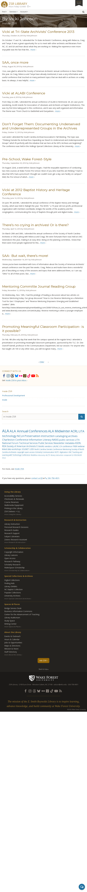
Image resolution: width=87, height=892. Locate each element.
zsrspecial (67, 455)
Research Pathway (12, 561)
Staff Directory (10, 652)
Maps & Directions (12, 645)
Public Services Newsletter (51, 443)
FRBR (75, 446)
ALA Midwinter (59, 431)
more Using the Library (12, 514)
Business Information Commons (18, 611)
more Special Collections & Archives (17, 599)
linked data (6, 449)
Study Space (9, 620)
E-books (40, 446)
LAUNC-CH (57, 446)
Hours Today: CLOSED (17, 6)
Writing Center (10, 624)
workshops (16, 449)
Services (13, 12)
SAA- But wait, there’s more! (25, 256)
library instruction (57, 455)
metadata (69, 443)
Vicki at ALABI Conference (23, 93)
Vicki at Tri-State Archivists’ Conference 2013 (38, 32)
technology (9, 436)
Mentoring (67, 449)
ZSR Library (18, 3)
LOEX (32, 449)
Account (23, 12)
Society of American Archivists (21, 446)
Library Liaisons (11, 555)
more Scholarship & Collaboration (16, 570)
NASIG (55, 439)
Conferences (38, 431)
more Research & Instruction (14, 542)
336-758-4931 (53, 478)
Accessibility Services (13, 496)
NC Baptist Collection (13, 589)
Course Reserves (11, 502)
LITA (81, 431)
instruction (48, 436)
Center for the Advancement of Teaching (21, 614)
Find (3, 12)
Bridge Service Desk (12, 608)
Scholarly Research (12, 564)
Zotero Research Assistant (15, 539)
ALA (5, 431)
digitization (64, 452)
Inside (4, 400)
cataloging (61, 436)
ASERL (78, 443)
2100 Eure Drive (25, 684)
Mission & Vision (11, 648)
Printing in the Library (13, 508)
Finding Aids (9, 583)
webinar (81, 446)
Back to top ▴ (43, 669)
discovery (41, 455)
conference (67, 446)
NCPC (57, 452)
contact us (35, 478)
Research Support (12, 533)
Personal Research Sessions (16, 527)
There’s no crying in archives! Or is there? (35, 225)
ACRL (74, 431)
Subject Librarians (12, 536)
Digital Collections (12, 580)
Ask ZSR (42, 660)
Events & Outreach (12, 636)
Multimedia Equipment (13, 505)
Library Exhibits (10, 586)
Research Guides (11, 530)
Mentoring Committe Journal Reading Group (39, 286)
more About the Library (12, 655)
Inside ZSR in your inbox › (16, 380)
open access (30, 452)
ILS (73, 455)
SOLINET (25, 449)
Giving (79, 2)
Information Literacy (40, 439)
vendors (48, 446)
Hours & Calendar (12, 639)
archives (72, 436)
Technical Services (28, 442)
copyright (20, 452)
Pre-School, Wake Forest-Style (26, 159)
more (32, 49)
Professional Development (13, 395)
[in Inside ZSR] (40, 417)
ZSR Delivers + (12, 511)
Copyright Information (13, 552)
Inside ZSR (7, 391)
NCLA (20, 436)
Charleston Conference (15, 439)
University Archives (12, 595)
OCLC (4, 458)
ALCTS (48, 455)
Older (42, 362)
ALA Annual (19, 431)
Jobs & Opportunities (13, 642)
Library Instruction (12, 524)
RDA (4, 446)
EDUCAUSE (78, 455)
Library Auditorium (12, 617)
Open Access (9, 558)
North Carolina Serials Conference (48, 449)
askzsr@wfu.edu (60, 684)
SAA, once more (15, 62)
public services (66, 439)
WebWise (34, 455)
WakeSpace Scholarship (14, 567)
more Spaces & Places (12, 627)
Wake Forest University (43, 678)
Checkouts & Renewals (14, 499)
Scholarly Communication (44, 452)
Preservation (32, 436)
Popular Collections (12, 592)
